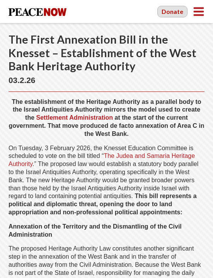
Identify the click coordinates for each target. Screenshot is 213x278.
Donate (172, 11)
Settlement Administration (74, 117)
